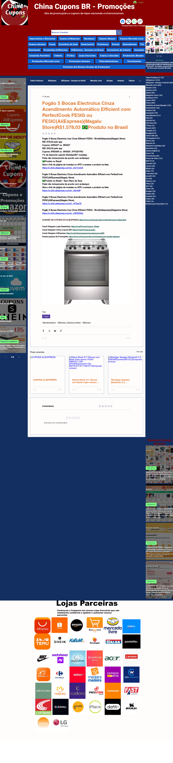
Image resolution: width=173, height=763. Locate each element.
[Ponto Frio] (131, 641)
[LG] (60, 723)
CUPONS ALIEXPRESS (45, 380)
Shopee (109, 80)
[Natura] (60, 691)
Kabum (132, 80)
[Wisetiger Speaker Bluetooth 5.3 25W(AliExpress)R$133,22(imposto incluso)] (125, 366)
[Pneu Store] (96, 691)
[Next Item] (168, 39)
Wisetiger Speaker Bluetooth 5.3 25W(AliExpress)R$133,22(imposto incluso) (125, 381)
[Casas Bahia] (113, 641)
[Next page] (19, 357)
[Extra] (78, 675)
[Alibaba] (43, 675)
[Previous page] (6, 357)
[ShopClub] (95, 658)
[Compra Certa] (113, 675)
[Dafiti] (112, 707)
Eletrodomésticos (49, 322)
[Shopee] (60, 625)
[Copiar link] (140, 21)
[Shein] (60, 641)
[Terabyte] (95, 641)
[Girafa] (78, 707)
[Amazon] (77, 625)
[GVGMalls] (60, 707)
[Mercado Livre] (113, 625)
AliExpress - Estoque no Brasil (73, 80)
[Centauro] (43, 707)
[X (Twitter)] (128, 21)
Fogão (46, 316)
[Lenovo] (131, 657)
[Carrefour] (60, 675)
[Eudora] (77, 691)
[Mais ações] (129, 96)
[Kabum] (77, 641)
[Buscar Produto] (81, 32)
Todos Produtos (36, 80)
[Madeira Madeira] (95, 675)
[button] (140, 81)
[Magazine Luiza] (131, 626)
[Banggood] (95, 625)
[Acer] (112, 658)
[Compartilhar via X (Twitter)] (49, 331)
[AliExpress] (42, 625)
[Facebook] (122, 21)
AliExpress (159, 60)
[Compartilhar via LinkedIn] (55, 331)
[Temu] (42, 641)
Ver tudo (140, 352)
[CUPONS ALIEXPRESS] (47, 366)
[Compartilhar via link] (61, 331)
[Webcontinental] (131, 675)
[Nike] (43, 658)
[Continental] (113, 691)
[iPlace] (95, 707)
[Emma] (43, 723)
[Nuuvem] (77, 658)
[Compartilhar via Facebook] (43, 331)
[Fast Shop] (131, 691)
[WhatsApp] (134, 21)
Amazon (120, 80)
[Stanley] (131, 706)
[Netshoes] (59, 658)
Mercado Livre (96, 80)
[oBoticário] (43, 691)
